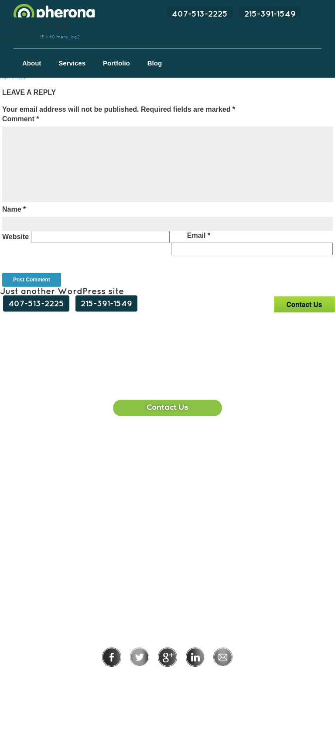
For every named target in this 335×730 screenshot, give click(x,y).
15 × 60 (47, 36)
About (31, 63)
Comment (20, 119)
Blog (154, 63)
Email (198, 235)
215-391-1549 (270, 13)
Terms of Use (197, 678)
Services (71, 63)
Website (15, 236)
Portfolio (116, 63)
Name (14, 209)
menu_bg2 (68, 36)
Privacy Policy (139, 678)
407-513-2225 (200, 13)
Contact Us (304, 303)
